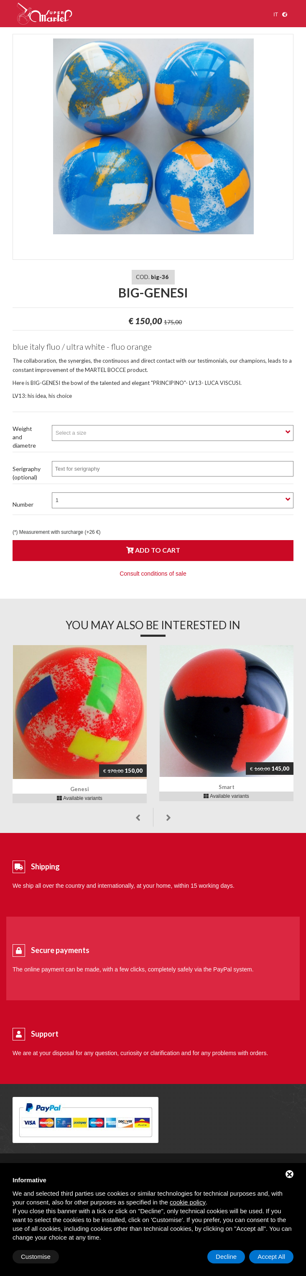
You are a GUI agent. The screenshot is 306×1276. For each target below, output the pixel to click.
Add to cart (153, 550)
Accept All (271, 1256)
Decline (226, 1256)
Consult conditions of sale (153, 573)
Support (45, 1033)
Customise (36, 1256)
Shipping (45, 866)
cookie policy (188, 1202)
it (275, 15)
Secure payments (60, 950)
